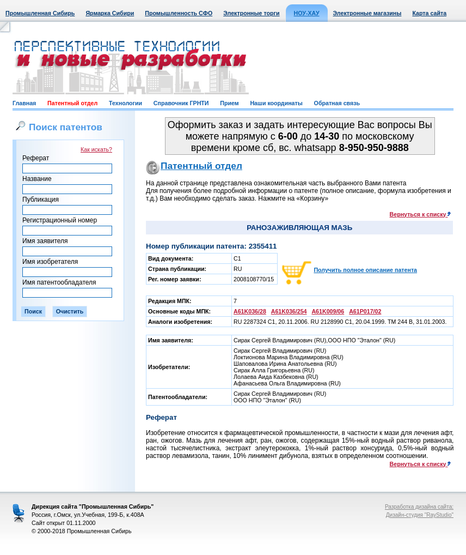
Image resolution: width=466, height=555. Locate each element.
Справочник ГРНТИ (181, 103)
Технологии (125, 103)
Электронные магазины (367, 13)
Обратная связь (337, 103)
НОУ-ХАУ (307, 13)
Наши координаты (276, 103)
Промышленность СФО (178, 13)
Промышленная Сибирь (40, 13)
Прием (229, 103)
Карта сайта (429, 13)
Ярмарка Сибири (109, 13)
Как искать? (96, 149)
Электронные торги (251, 13)
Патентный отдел (72, 103)
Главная (24, 103)
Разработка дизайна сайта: (419, 507)
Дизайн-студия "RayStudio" (419, 515)
